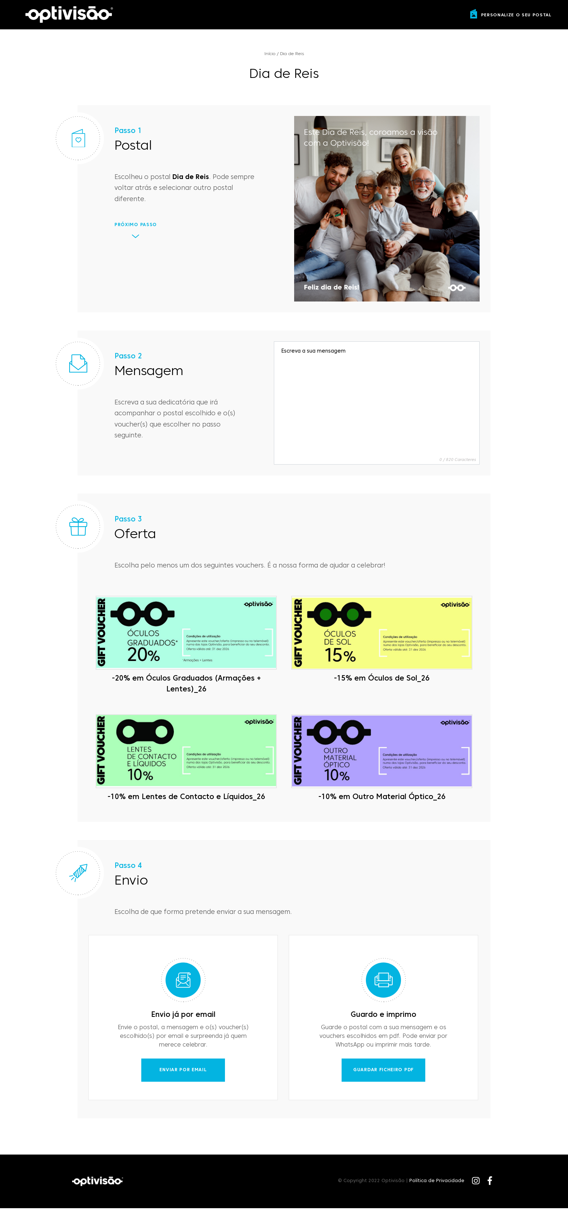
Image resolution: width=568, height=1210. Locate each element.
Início (269, 54)
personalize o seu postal (516, 15)
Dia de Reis (292, 54)
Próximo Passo (135, 227)
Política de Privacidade (436, 1183)
